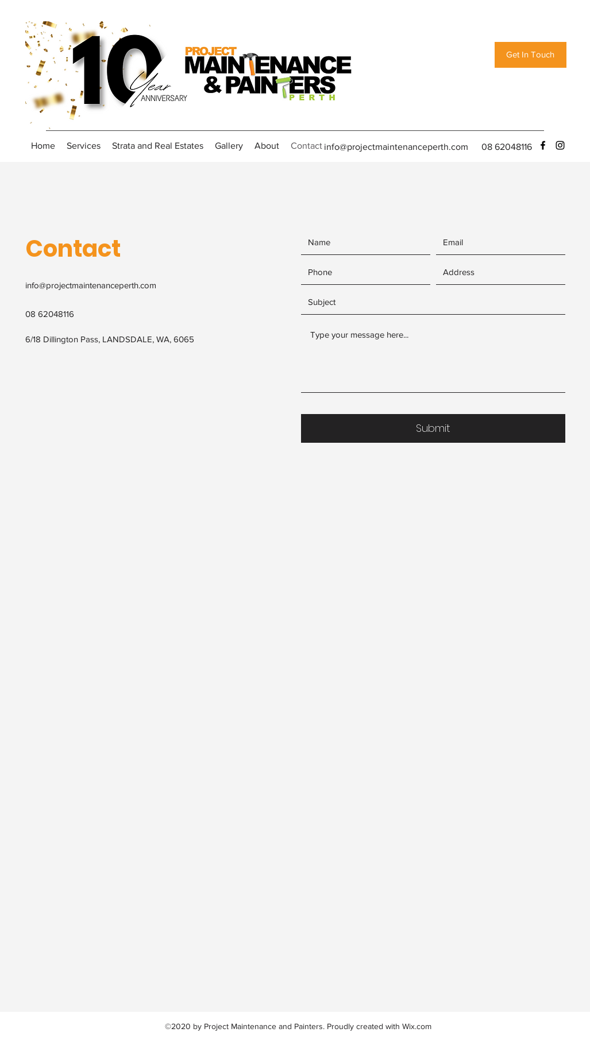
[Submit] (433, 428)
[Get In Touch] (530, 55)
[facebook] (543, 145)
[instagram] (560, 145)
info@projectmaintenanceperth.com (396, 147)
